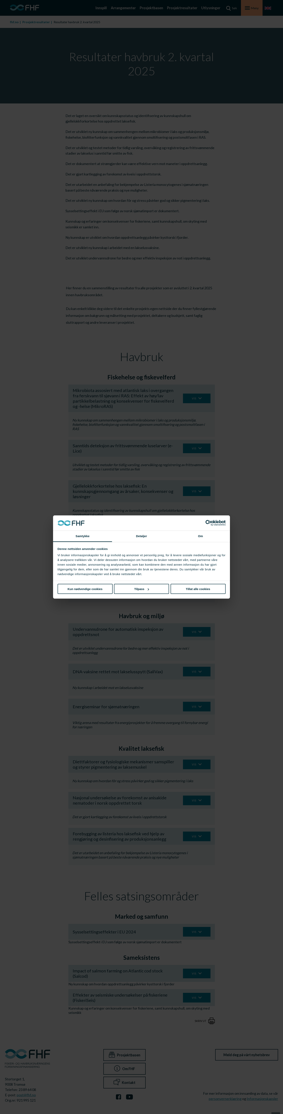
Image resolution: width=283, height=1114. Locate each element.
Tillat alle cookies (198, 589)
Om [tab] (200, 536)
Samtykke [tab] (83, 536)
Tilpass (141, 589)
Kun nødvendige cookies (85, 589)
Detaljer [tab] (141, 536)
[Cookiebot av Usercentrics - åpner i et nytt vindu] (208, 523)
